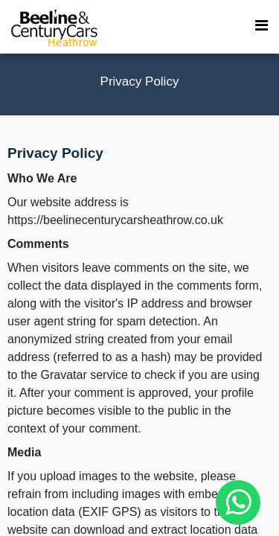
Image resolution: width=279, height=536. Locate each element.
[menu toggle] (261, 25)
